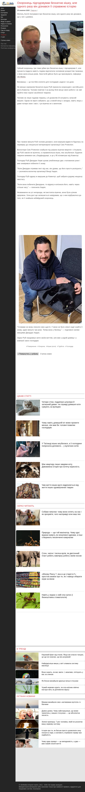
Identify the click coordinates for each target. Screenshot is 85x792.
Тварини (34, 10)
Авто (2, 8)
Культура (4, 19)
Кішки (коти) (51, 346)
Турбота (61, 346)
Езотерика (4, 12)
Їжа (2, 17)
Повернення (31, 346)
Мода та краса (5, 21)
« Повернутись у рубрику (28, 354)
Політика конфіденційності (10, 48)
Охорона (42, 346)
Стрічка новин (46, 354)
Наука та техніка (6, 24)
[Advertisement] (50, 122)
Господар (69, 346)
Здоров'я (4, 15)
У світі (3, 37)
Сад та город (5, 30)
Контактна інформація (9, 46)
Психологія (4, 26)
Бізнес (3, 10)
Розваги (3, 28)
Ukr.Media (21, 77)
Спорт (3, 32)
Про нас (4, 44)
